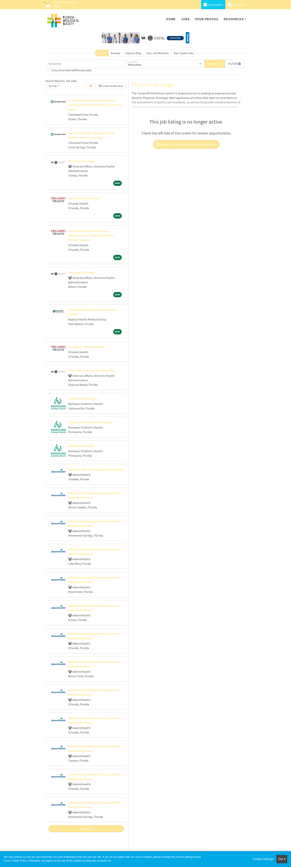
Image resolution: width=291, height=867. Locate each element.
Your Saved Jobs (184, 53)
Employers (236, 4)
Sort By (53, 86)
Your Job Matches (157, 53)
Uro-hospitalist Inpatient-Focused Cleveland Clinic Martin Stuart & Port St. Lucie (95, 104)
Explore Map (133, 53)
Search (101, 53)
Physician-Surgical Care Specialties (92, 370)
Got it (281, 859)
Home (171, 19)
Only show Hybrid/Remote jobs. (71, 70)
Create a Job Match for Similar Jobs (186, 144)
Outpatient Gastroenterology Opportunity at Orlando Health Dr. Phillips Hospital (91, 235)
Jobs (185, 19)
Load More (86, 829)
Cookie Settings (263, 859)
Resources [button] (233, 19)
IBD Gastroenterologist (84, 198)
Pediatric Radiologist (82, 398)
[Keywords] (86, 64)
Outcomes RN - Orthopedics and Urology (95, 469)
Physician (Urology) (81, 161)
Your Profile (207, 19)
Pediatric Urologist (81, 446)
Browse (115, 53)
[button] (234, 64)
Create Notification (111, 86)
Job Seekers (213, 4)
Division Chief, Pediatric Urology (90, 422)
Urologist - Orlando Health (86, 347)
